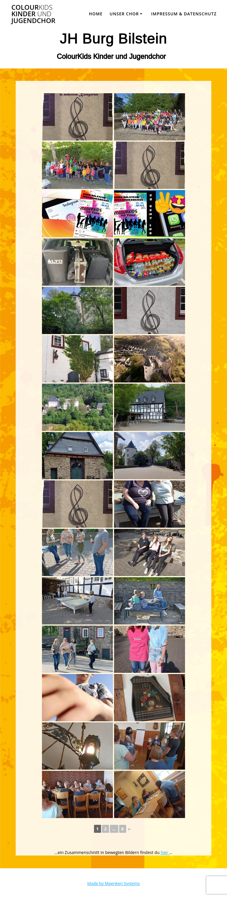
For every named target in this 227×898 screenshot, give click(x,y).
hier (164, 852)
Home (96, 14)
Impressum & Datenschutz (184, 14)
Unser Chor (124, 14)
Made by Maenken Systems (113, 883)
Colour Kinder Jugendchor (33, 14)
